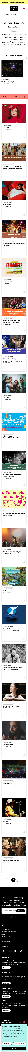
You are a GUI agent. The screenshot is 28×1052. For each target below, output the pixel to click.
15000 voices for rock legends (12, 552)
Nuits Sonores (7, 783)
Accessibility (5, 934)
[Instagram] (9, 951)
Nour (4, 590)
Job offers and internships (8, 931)
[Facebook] (3, 951)
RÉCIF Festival (7, 436)
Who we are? (5, 929)
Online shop (4, 2)
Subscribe (20, 910)
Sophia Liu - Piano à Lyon (11, 706)
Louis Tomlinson (8, 282)
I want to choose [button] (19, 1043)
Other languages (6, 939)
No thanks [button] (6, 1043)
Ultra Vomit (6, 397)
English (22, 1022)
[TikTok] (21, 951)
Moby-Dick (6, 629)
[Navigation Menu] (2, 8)
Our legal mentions (6, 941)
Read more (6, 967)
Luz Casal (6, 127)
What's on (13, 14)
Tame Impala (7, 205)
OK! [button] (14, 1048)
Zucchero (6, 822)
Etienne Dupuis (8, 744)
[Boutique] (20, 8)
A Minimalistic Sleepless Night (12, 667)
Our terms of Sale (6, 936)
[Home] (14, 8)
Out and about (5, 14)
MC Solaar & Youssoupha (11, 860)
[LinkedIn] (15, 951)
